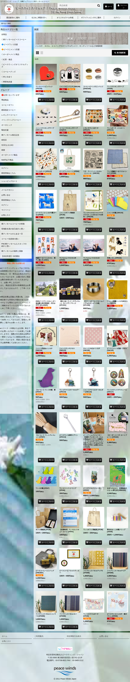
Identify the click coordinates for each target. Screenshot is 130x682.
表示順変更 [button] (120, 53)
